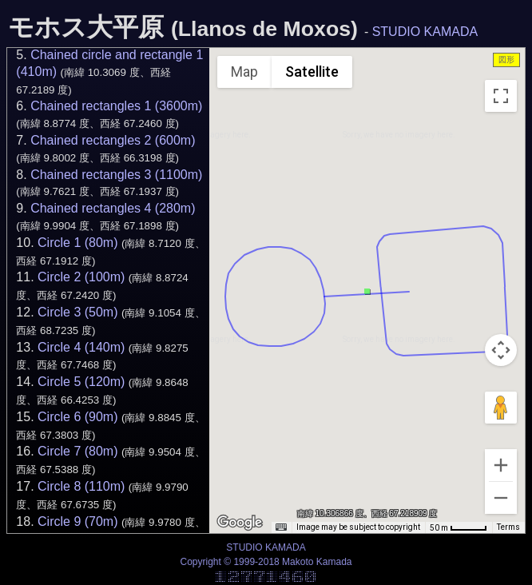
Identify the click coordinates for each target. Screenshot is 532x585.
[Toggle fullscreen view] (501, 96)
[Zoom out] (501, 498)
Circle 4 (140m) (81, 347)
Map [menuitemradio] (244, 71)
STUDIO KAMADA (425, 31)
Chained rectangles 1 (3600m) (116, 106)
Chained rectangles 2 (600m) (112, 140)
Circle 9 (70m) (77, 521)
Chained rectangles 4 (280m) (112, 208)
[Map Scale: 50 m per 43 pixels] (458, 527)
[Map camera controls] (501, 350)
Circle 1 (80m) (77, 242)
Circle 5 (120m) (81, 381)
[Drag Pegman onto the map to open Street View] (501, 408)
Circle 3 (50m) (77, 312)
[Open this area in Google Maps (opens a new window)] (239, 522)
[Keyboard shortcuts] (281, 527)
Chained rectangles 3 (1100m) (116, 174)
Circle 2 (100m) (81, 277)
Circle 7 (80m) (77, 451)
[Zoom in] (501, 465)
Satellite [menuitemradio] (312, 71)
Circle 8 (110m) (81, 486)
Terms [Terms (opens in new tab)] (508, 527)
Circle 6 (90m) (77, 417)
